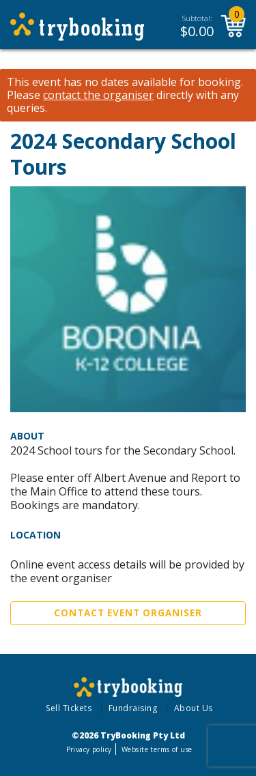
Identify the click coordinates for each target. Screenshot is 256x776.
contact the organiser (98, 95)
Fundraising (133, 708)
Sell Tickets (68, 708)
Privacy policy (89, 749)
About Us (193, 708)
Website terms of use (157, 749)
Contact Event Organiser (128, 613)
